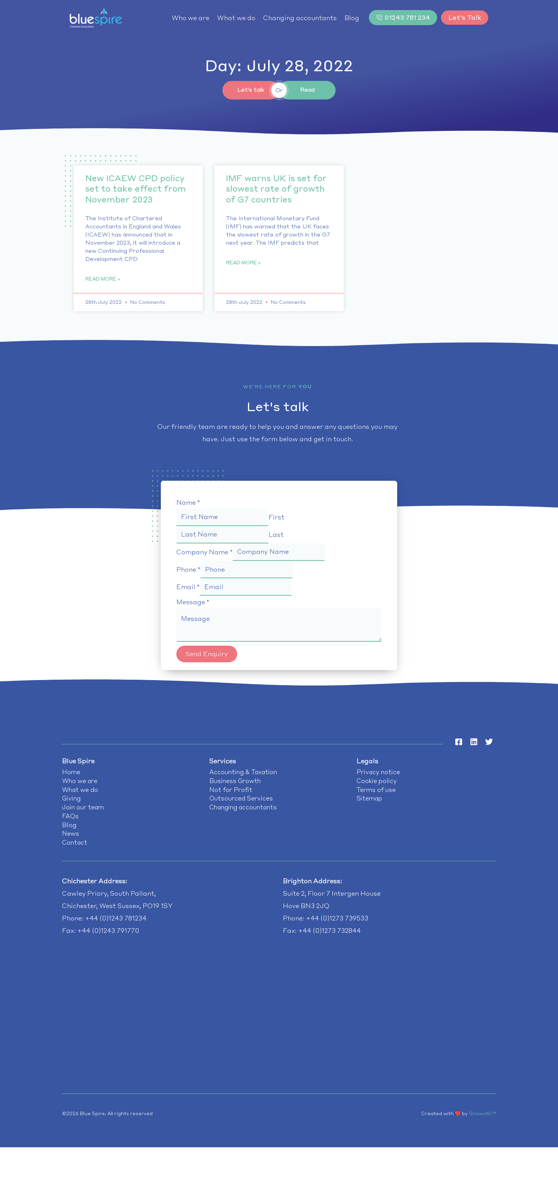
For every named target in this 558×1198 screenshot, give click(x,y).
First (280, 518)
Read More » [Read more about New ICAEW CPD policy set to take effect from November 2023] (102, 280)
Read (307, 90)
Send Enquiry (207, 658)
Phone (188, 572)
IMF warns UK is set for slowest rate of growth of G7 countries (276, 189)
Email (188, 589)
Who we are (182, 18)
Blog (343, 18)
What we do (227, 18)
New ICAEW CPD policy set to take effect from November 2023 (135, 189)
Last (280, 536)
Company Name (204, 554)
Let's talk (250, 90)
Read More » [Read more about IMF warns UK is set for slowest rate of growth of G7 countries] (243, 264)
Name (188, 503)
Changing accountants (291, 18)
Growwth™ (482, 1122)
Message (192, 605)
